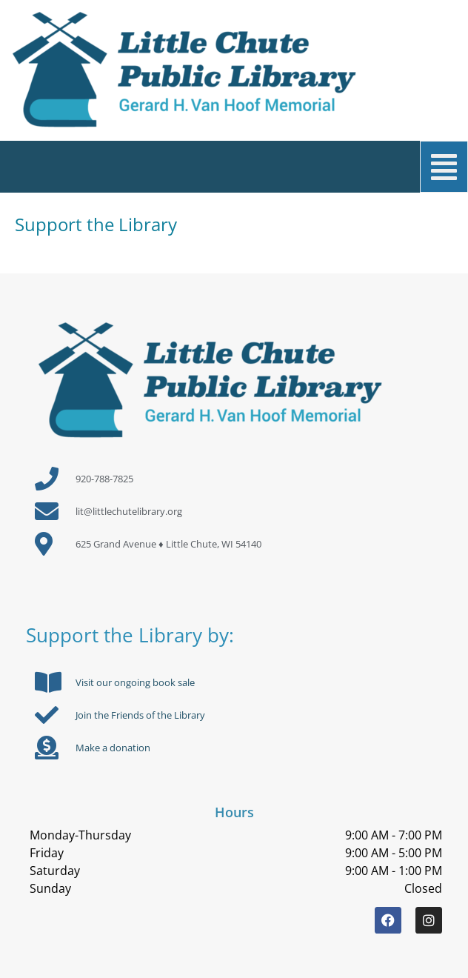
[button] (243, 167)
